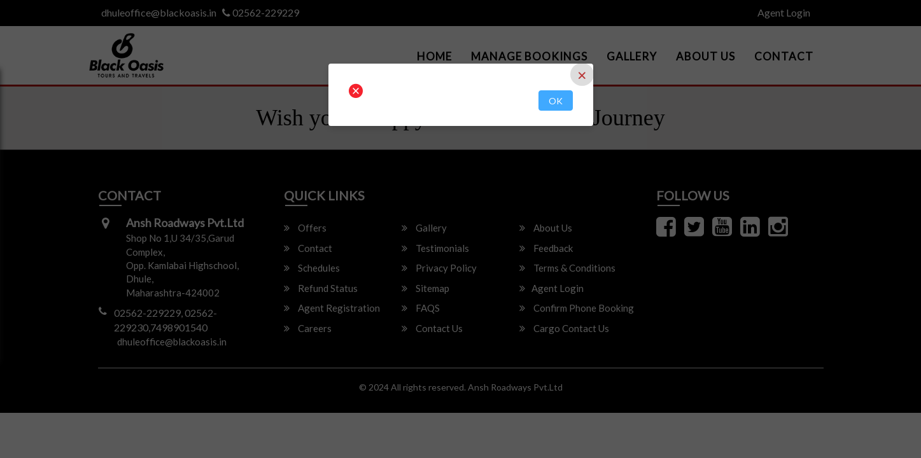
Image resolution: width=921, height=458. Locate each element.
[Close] (582, 74)
